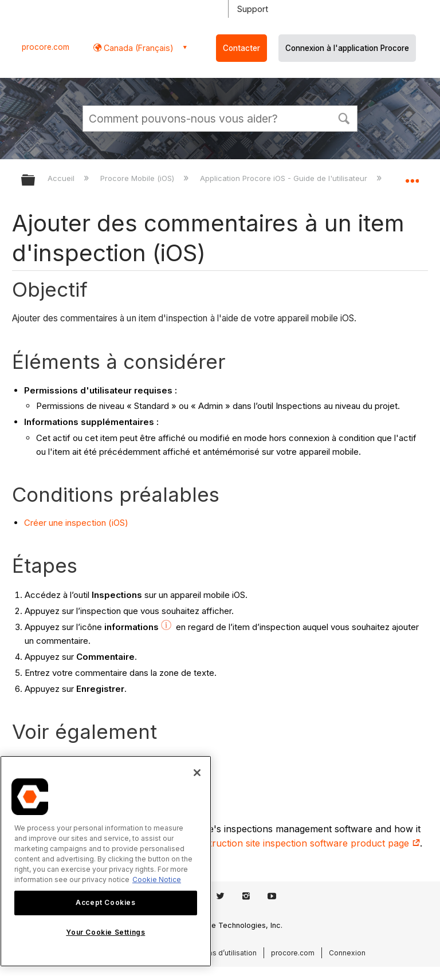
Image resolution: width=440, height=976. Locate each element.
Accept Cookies (105, 902)
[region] (105, 861)
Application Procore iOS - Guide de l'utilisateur (285, 178)
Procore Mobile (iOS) (138, 178)
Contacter (241, 48)
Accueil (62, 178)
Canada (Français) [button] (137, 48)
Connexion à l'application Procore (347, 48)
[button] (344, 117)
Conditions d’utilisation (218, 953)
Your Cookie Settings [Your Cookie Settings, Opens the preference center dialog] (105, 932)
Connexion (347, 953)
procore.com (45, 47)
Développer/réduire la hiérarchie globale (35, 180)
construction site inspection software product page (304, 843)
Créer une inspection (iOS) (76, 522)
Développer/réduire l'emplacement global (412, 176)
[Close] (197, 772)
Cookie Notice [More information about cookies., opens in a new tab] (156, 879)
